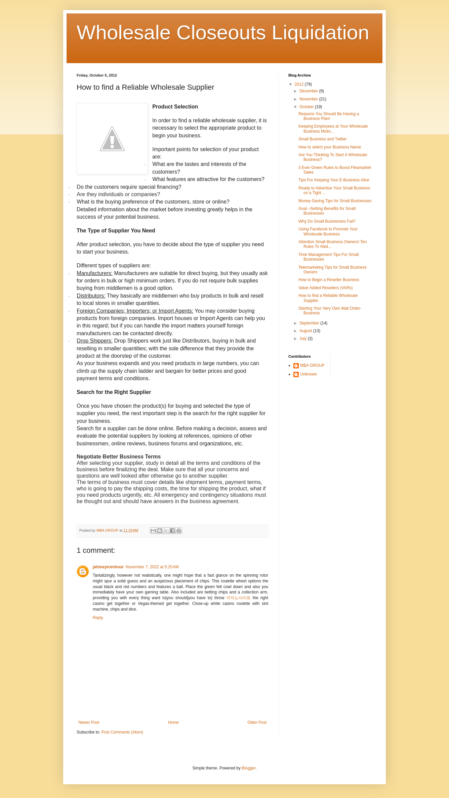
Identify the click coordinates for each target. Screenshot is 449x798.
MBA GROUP (312, 365)
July (303, 338)
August (306, 330)
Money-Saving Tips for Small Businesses (334, 200)
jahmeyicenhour (108, 567)
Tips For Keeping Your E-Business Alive (333, 180)
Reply (98, 617)
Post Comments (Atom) (122, 732)
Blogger (248, 768)
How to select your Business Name (329, 147)
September (309, 323)
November (309, 99)
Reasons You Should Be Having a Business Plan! (328, 116)
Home (173, 722)
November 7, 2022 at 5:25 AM (152, 567)
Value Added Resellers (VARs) (325, 287)
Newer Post (88, 722)
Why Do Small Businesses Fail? (327, 221)
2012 (300, 84)
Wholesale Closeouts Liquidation (223, 32)
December (309, 91)
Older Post (257, 722)
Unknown (308, 374)
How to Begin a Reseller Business (328, 279)
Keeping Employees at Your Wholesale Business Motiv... (333, 128)
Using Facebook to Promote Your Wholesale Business (328, 231)
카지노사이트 (239, 597)
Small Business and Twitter (322, 139)
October (307, 106)
